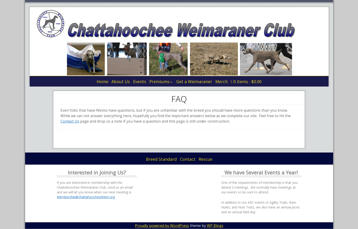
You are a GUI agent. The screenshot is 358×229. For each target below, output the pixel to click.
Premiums (159, 81)
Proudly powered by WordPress (162, 225)
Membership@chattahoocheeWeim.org (86, 197)
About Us (120, 81)
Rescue (205, 159)
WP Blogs (215, 225)
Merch (221, 81)
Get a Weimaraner (194, 81)
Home (102, 81)
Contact (187, 159)
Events (139, 81)
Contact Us (70, 121)
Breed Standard (161, 159)
